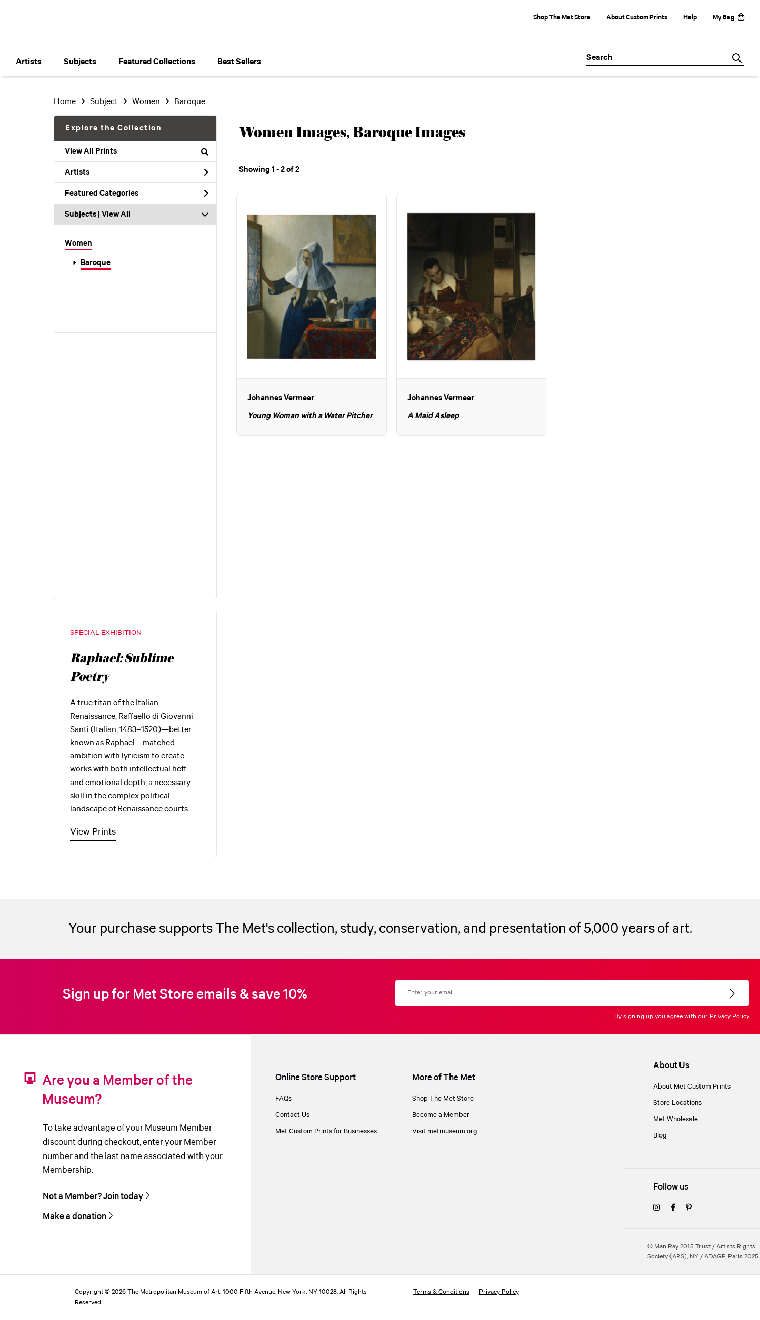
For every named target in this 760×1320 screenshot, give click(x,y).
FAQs (283, 1098)
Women (78, 243)
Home (65, 101)
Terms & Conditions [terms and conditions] (441, 1291)
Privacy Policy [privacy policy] (499, 1291)
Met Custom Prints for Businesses (326, 1131)
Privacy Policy (729, 1016)
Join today (123, 1197)
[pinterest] (689, 1208)
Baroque (96, 263)
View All (116, 214)
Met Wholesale (675, 1119)
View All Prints (136, 151)
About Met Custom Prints (692, 1086)
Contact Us (292, 1115)
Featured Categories (136, 193)
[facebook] (673, 1208)
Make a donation (74, 1217)
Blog (660, 1135)
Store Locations (677, 1103)
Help (690, 17)
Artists (136, 172)
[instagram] (656, 1208)
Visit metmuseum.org (444, 1131)
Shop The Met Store (562, 17)
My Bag (728, 17)
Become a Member (440, 1115)
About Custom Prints (636, 17)
